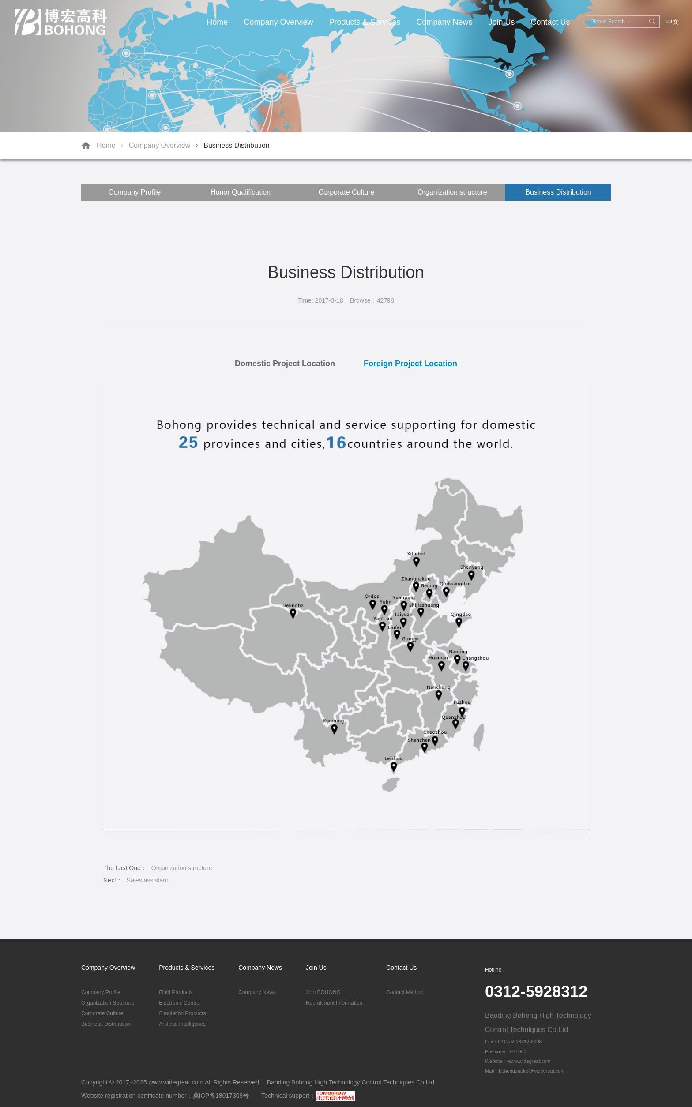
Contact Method (405, 992)
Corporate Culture (346, 192)
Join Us (502, 22)
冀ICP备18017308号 (221, 1095)
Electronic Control (180, 1003)
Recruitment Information (334, 1003)
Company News (445, 22)
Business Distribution (236, 145)
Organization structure (452, 192)
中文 (672, 21)
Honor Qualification (241, 192)
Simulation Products (182, 1013)
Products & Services (364, 22)
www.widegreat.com (175, 1082)
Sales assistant (147, 880)
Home (217, 22)
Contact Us (550, 22)
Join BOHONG (323, 992)
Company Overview (278, 22)
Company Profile (135, 192)
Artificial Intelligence (182, 1024)
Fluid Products (176, 992)
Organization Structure (107, 1003)
